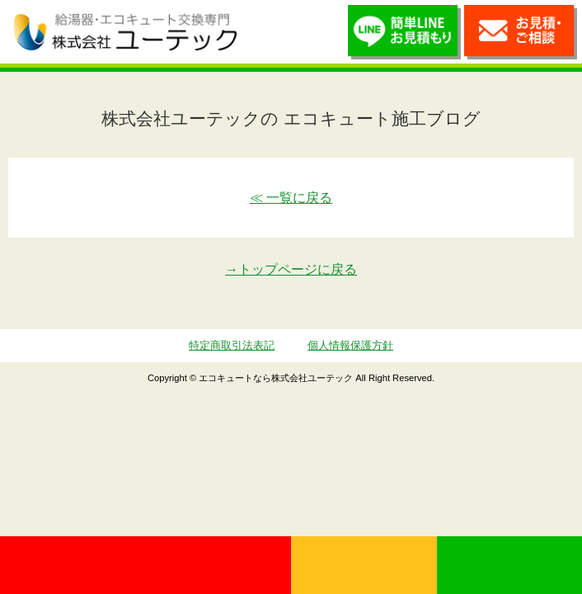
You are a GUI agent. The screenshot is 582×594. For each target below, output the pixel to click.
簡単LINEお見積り (404, 36)
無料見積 (364, 565)
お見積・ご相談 (520, 36)
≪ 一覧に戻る (291, 198)
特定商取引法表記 (232, 345)
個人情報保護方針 (350, 345)
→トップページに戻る (291, 269)
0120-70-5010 (145, 565)
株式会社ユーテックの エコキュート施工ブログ (291, 118)
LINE (510, 565)
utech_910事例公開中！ (265, 31)
